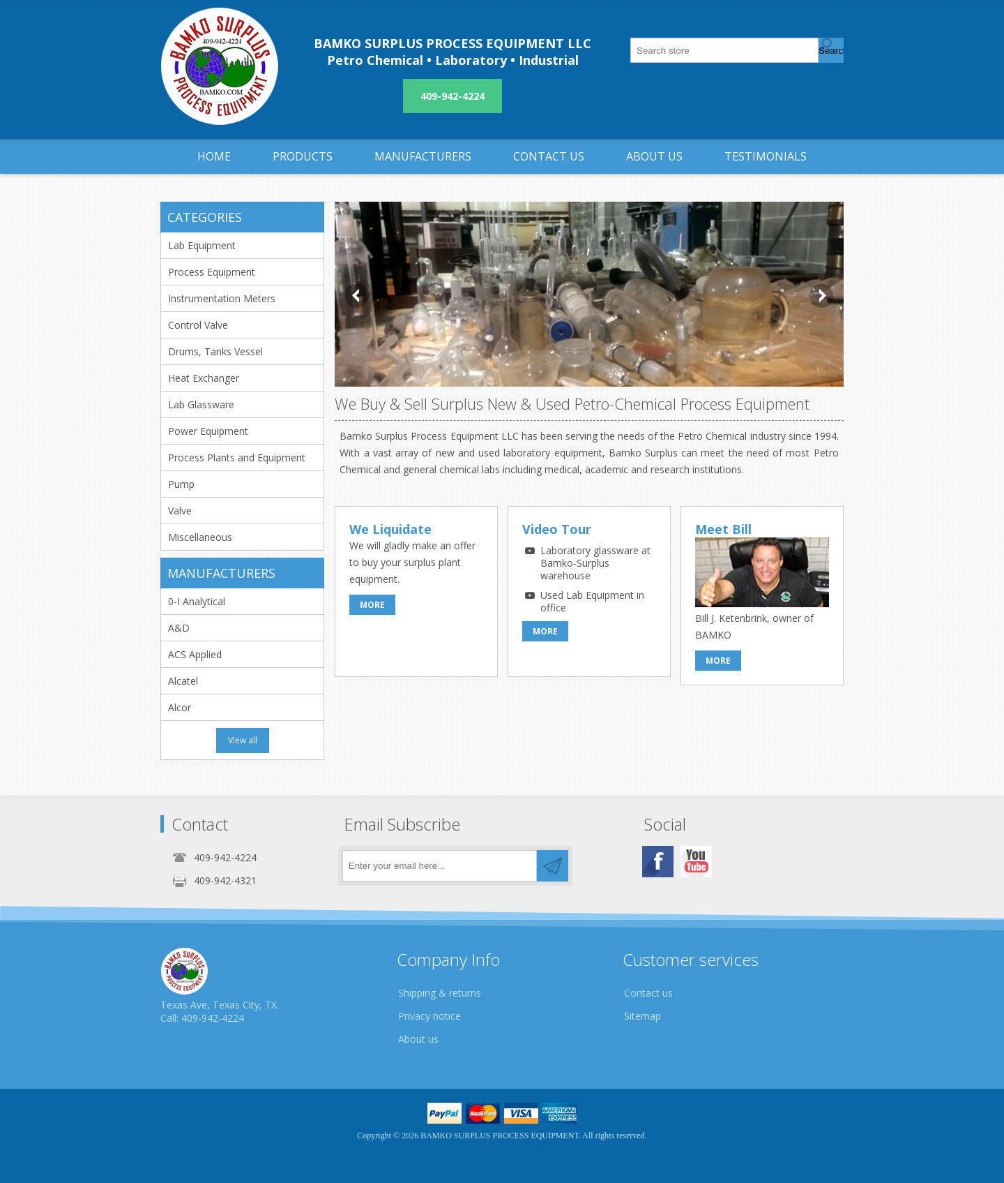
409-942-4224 (452, 96)
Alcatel (183, 680)
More (372, 605)
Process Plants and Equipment (236, 457)
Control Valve (198, 325)
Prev (357, 296)
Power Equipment (208, 431)
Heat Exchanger (203, 378)
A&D (179, 627)
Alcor (179, 707)
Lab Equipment (202, 245)
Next (821, 296)
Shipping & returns (439, 992)
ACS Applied (195, 654)
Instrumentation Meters (221, 298)
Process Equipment (211, 271)
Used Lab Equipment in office (592, 601)
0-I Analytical (196, 601)
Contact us (648, 992)
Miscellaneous (200, 537)
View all (242, 740)
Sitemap (642, 1015)
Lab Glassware (201, 404)
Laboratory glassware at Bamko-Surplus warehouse (595, 563)
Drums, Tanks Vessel (215, 351)
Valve (180, 510)
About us (418, 1039)
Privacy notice (429, 1015)
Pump (181, 484)
